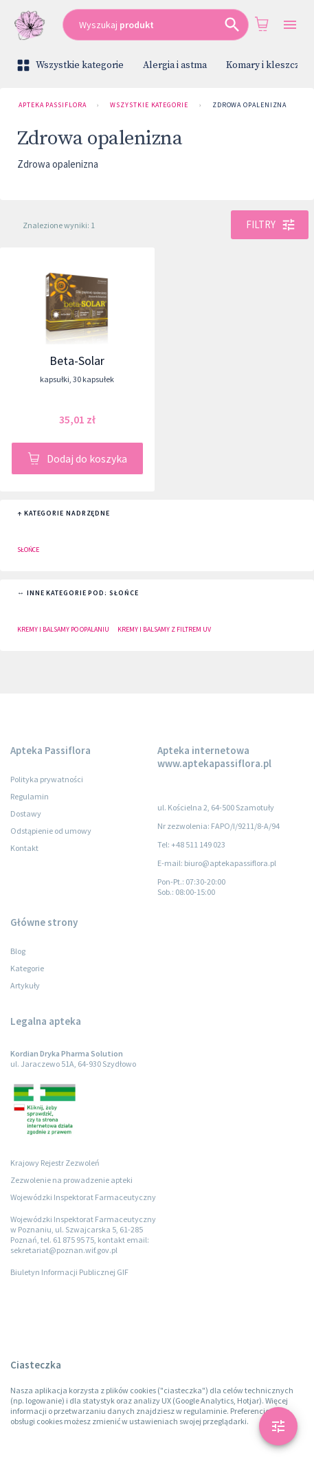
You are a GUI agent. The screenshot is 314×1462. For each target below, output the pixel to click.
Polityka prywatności (46, 779)
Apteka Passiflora (52, 105)
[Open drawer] (290, 25)
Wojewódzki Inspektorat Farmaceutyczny (83, 1197)
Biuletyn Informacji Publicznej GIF (69, 1272)
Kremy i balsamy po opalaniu (63, 629)
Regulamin (29, 796)
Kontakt (24, 848)
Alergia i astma (175, 65)
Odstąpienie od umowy (50, 831)
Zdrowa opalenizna (249, 105)
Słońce (28, 549)
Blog (17, 951)
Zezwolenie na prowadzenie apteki (71, 1180)
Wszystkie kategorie (71, 65)
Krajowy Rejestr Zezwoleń (55, 1163)
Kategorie (27, 968)
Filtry (270, 224)
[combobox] (156, 25)
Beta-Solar (76, 360)
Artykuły (25, 985)
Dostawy (25, 813)
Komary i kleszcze (265, 65)
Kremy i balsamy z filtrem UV (164, 629)
